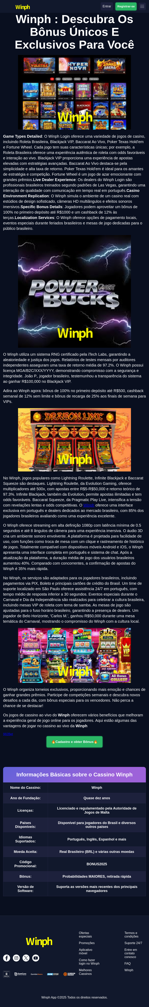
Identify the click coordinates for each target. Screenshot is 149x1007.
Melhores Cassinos (85, 971)
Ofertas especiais (85, 934)
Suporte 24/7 (133, 943)
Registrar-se (126, 6)
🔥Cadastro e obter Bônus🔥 (74, 741)
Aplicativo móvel (85, 951)
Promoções (87, 943)
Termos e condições (132, 934)
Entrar (107, 6)
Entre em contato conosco (131, 953)
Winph (88, 505)
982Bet (8, 734)
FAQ (128, 963)
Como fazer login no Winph (89, 961)
